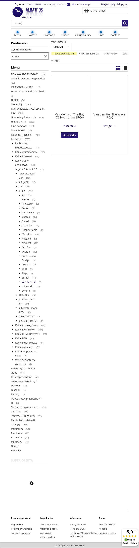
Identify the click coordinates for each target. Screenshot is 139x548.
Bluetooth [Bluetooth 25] (16, 433)
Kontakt (103, 528)
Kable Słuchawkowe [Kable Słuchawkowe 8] (26, 342)
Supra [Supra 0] (25, 208)
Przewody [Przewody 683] (16, 139)
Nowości (15, 446)
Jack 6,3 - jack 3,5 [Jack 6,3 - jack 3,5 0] (28, 320)
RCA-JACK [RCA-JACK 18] (24, 295)
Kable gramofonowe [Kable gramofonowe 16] (26, 152)
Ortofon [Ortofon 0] (26, 247)
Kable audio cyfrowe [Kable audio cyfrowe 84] (26, 325)
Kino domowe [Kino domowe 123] (18, 126)
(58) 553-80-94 (34, 4)
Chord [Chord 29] (25, 221)
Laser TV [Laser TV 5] (15, 389)
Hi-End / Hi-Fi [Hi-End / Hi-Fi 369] (18, 121)
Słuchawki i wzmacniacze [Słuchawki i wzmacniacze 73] (25, 407)
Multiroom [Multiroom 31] (17, 428)
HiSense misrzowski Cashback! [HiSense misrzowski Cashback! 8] (28, 91)
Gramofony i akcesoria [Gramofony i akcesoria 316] (23, 117)
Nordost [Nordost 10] (26, 243)
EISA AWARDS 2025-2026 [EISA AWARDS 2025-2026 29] (24, 74)
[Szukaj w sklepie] (67, 23)
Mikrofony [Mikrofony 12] (16, 441)
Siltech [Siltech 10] (25, 277)
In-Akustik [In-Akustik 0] (27, 203)
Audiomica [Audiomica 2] (28, 212)
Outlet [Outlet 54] (14, 100)
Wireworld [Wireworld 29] (27, 286)
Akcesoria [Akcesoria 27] (16, 437)
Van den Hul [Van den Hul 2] (29, 282)
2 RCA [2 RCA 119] (22, 190)
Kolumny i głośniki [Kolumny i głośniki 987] (21, 134)
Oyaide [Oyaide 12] (26, 251)
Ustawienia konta (49, 528)
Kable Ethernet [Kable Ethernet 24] (23, 156)
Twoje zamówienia (49, 524)
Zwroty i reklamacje (20, 532)
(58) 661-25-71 (58, 4)
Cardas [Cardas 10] (26, 216)
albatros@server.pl (80, 4)
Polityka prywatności (21, 528)
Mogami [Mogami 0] (26, 238)
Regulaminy (17, 524)
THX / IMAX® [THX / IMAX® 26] (18, 130)
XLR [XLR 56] (21, 186)
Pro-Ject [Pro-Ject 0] (26, 264)
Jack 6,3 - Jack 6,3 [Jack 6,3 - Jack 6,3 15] (28, 169)
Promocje (16, 450)
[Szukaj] (125, 23)
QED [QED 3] (24, 268)
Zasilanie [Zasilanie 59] (16, 411)
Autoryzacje (46, 532)
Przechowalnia (47, 537)
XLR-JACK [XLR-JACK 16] (24, 182)
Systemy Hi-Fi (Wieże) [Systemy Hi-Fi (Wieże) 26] (23, 415)
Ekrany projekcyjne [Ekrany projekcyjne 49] (21, 377)
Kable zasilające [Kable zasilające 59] (24, 347)
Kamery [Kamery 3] (15, 394)
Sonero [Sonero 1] (26, 290)
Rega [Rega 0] (24, 273)
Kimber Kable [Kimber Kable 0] (29, 229)
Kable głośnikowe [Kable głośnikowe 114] (25, 329)
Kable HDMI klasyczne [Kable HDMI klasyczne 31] (27, 334)
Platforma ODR (77, 528)
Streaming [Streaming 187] (17, 104)
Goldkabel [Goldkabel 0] (27, 225)
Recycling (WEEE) (107, 524)
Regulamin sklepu (107, 532)
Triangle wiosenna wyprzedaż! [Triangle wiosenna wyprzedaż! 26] (28, 78)
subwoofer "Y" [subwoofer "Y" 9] (26, 316)
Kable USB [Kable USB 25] (21, 338)
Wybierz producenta (21, 49)
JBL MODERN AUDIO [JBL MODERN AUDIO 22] (22, 87)
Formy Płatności (78, 524)
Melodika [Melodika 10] (27, 234)
